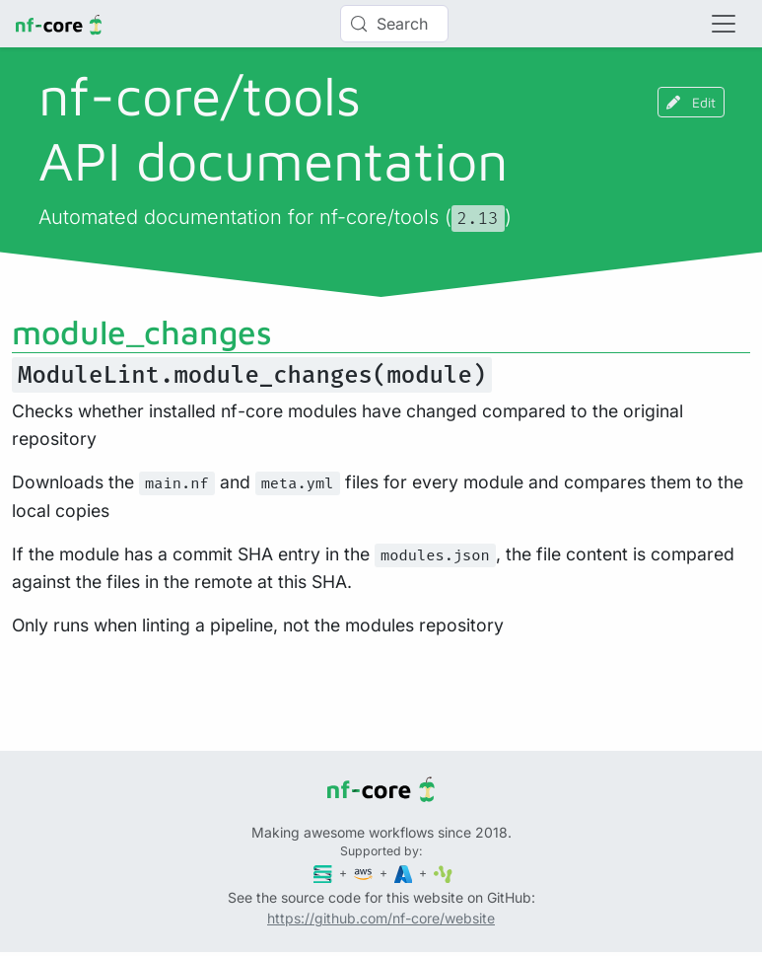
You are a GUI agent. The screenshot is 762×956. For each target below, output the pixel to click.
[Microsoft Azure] (405, 872)
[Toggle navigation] (723, 23)
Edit (691, 102)
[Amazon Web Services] (365, 872)
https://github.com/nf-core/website (381, 918)
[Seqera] (324, 872)
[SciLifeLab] (443, 872)
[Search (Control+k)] (394, 23)
